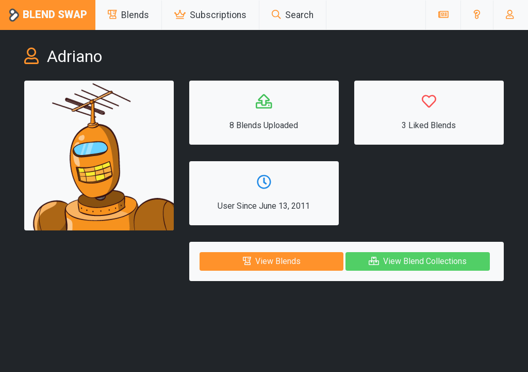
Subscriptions (210, 15)
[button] (476, 15)
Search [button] (293, 15)
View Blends (272, 261)
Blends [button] (128, 15)
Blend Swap (47, 15)
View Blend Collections (418, 261)
